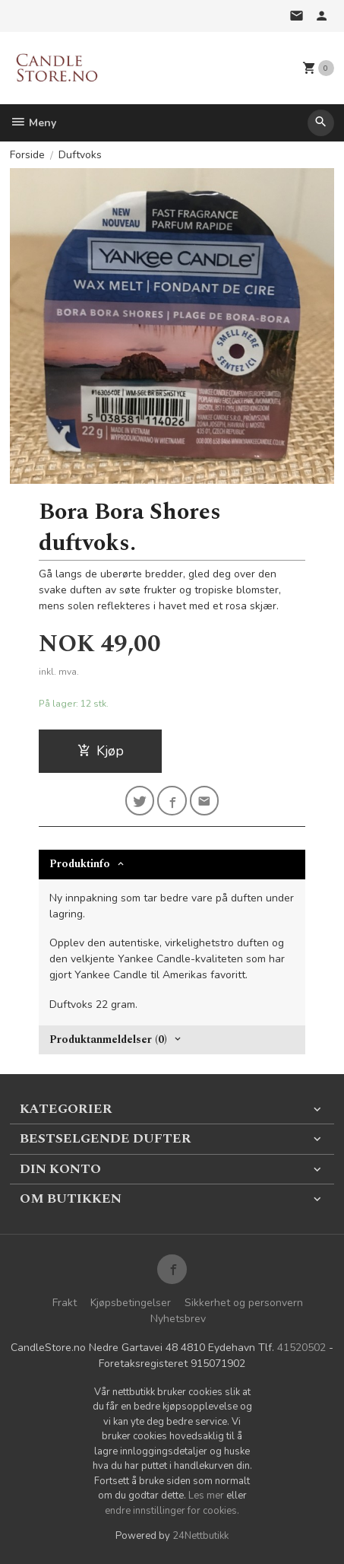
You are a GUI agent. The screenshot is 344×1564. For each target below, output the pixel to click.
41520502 (301, 1347)
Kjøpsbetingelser (130, 1302)
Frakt (64, 1302)
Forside (27, 155)
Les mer (207, 1495)
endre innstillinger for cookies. (172, 1511)
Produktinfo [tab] (79, 864)
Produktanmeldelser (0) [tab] (108, 1039)
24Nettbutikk (200, 1536)
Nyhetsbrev (178, 1318)
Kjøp (100, 751)
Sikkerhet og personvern (244, 1302)
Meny (33, 123)
